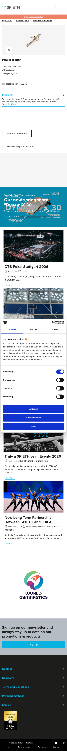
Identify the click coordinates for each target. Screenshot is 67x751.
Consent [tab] (12, 330)
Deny (33, 426)
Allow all (33, 409)
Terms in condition (25, 747)
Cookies (56, 747)
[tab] (33, 99)
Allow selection (33, 417)
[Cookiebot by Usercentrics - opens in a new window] (52, 322)
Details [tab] (33, 330)
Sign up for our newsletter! (33, 17)
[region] (33, 40)
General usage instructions (20, 146)
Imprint (9, 747)
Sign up (34, 644)
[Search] (55, 7)
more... (10, 285)
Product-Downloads (16, 133)
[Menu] (62, 7)
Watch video (12, 216)
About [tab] (55, 330)
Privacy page (42, 747)
